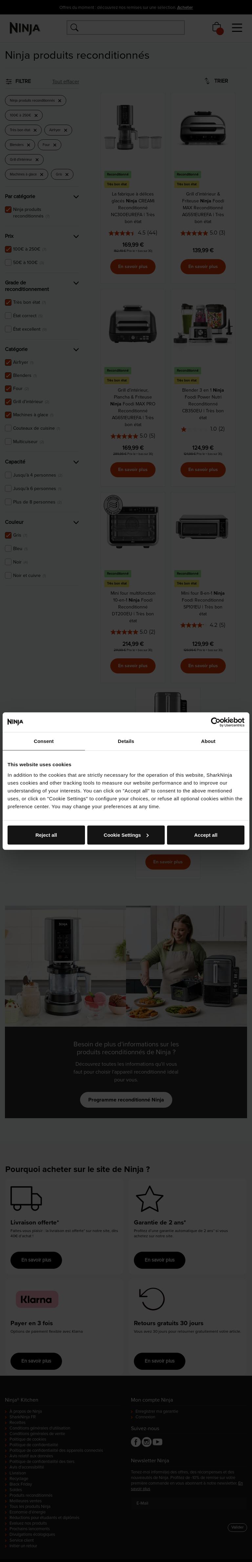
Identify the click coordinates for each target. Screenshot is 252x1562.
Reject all (46, 834)
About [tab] (208, 741)
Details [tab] (126, 741)
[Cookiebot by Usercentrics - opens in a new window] (215, 722)
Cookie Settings (126, 834)
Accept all (206, 834)
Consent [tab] (44, 741)
